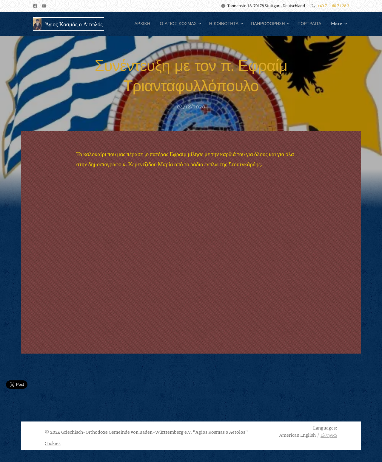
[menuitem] (165, 24)
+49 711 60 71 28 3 (333, 5)
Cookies (53, 443)
